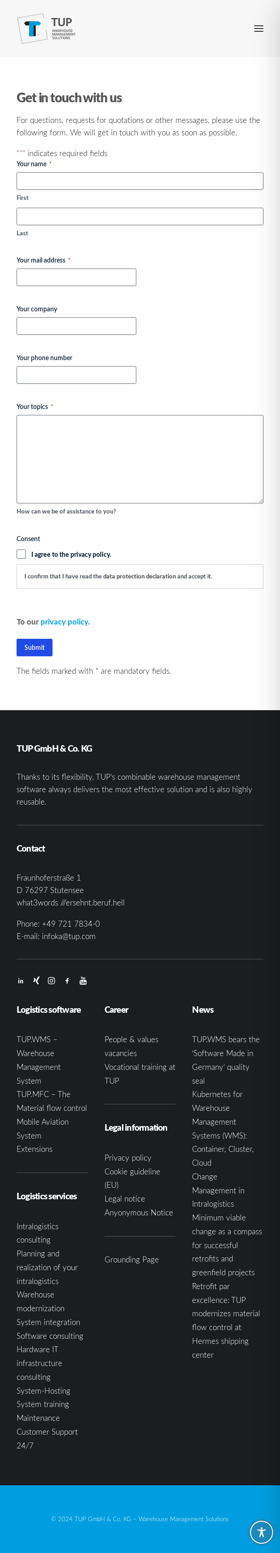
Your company (37, 308)
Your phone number (44, 357)
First (23, 197)
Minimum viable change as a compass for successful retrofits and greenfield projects (227, 1245)
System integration (48, 1322)
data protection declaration (139, 576)
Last (22, 233)
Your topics (35, 406)
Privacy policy (128, 1157)
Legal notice (125, 1198)
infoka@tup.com (69, 936)
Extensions (34, 1149)
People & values (131, 1039)
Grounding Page (132, 1259)
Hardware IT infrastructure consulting (39, 1363)
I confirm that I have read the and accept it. (118, 576)
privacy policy (64, 621)
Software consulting (50, 1336)
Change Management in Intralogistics (218, 1190)
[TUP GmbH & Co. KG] (46, 28)
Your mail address (43, 260)
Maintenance (38, 1418)
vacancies (121, 1053)
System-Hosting (43, 1390)
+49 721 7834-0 (71, 923)
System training (43, 1404)
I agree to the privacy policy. (71, 554)
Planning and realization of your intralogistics (47, 1267)
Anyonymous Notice (139, 1212)
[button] (259, 28)
